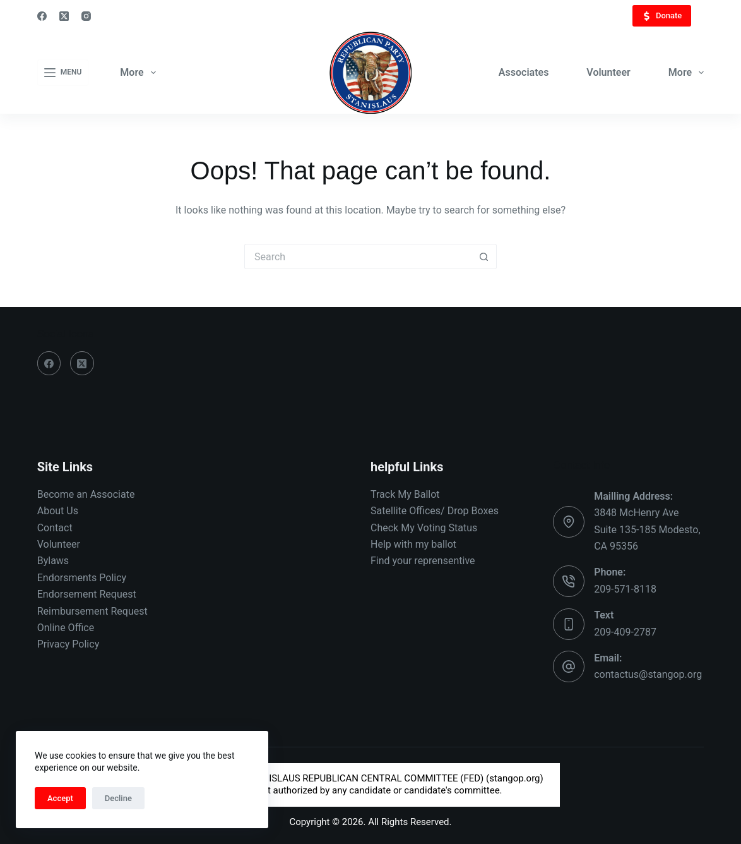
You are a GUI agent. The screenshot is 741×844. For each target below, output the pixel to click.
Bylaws (53, 561)
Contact (55, 528)
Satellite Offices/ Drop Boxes (434, 511)
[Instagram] (86, 16)
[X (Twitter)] (64, 16)
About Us (57, 511)
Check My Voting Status (423, 528)
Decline (118, 798)
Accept (60, 798)
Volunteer (608, 72)
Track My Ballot (405, 494)
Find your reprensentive (422, 561)
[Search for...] (357, 256)
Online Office (65, 628)
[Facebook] (42, 16)
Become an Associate (86, 494)
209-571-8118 (625, 589)
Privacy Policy (68, 644)
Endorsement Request (86, 594)
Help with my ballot (413, 544)
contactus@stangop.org (648, 674)
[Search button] (484, 256)
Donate (662, 16)
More (140, 72)
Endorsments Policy (81, 578)
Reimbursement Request (92, 611)
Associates (524, 72)
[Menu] (63, 72)
